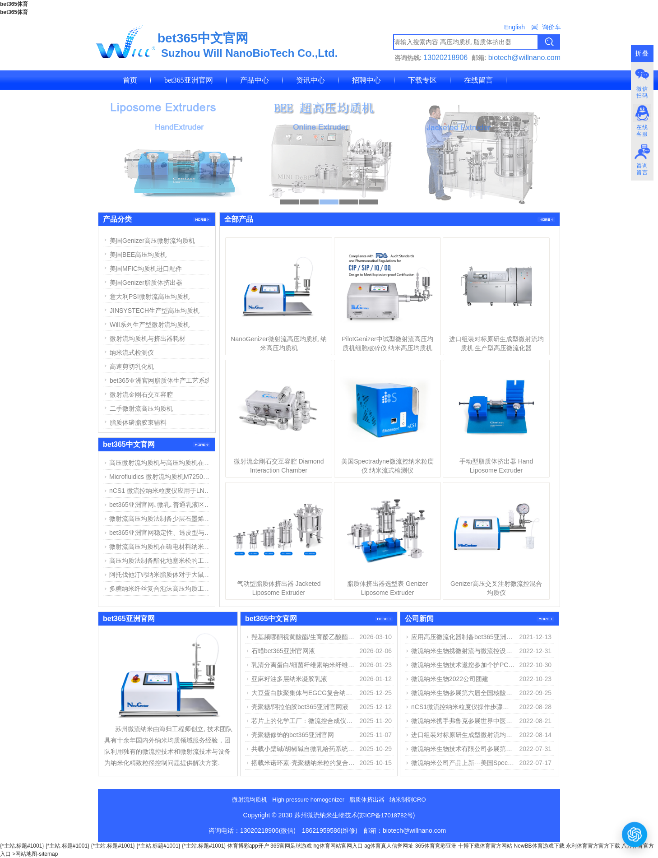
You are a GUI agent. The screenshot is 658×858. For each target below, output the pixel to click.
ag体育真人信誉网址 (388, 846)
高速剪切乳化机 (132, 366)
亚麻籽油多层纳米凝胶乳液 (289, 678)
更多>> (546, 219)
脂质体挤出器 (367, 799)
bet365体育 (14, 4)
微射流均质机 (249, 799)
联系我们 (137, 99)
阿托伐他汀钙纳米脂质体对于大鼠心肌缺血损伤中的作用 (161, 574)
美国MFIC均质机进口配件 (146, 268)
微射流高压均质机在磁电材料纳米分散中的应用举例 (161, 546)
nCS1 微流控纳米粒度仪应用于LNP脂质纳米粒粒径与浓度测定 (161, 490)
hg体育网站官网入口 (337, 846)
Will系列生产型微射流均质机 (150, 324)
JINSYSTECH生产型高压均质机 (154, 310)
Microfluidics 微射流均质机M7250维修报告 (161, 476)
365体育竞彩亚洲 (436, 846)
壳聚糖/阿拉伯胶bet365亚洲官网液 (299, 706)
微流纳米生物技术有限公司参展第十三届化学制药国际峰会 (463, 748)
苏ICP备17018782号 (386, 815)
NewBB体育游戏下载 (539, 846)
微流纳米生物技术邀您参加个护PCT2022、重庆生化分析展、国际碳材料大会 (463, 664)
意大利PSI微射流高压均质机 (150, 296)
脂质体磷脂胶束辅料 (138, 422)
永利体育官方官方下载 (593, 846)
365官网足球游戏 (291, 846)
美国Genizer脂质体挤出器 (146, 282)
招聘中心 (366, 80)
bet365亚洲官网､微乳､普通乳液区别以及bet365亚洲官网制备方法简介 (161, 504)
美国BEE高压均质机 (138, 254)
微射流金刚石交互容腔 (141, 394)
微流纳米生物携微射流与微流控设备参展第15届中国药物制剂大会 (463, 650)
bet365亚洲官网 (188, 80)
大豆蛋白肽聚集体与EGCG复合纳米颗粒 (303, 692)
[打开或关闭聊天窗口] (635, 834)
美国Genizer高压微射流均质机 (152, 240)
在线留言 (478, 80)
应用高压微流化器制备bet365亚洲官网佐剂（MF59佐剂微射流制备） (463, 636)
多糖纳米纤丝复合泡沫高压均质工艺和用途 (161, 588)
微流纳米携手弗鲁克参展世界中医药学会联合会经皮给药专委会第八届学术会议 (463, 720)
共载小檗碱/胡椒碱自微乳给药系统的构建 (303, 748)
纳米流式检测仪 (132, 352)
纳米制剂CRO (407, 799)
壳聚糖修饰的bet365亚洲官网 (292, 734)
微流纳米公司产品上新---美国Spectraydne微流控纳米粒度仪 (463, 762)
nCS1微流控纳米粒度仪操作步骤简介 (463, 706)
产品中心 (254, 80)
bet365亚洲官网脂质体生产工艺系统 (160, 380)
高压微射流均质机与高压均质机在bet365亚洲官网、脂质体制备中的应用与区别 (161, 462)
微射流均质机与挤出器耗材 (147, 338)
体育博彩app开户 (248, 846)
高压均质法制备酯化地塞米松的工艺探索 (161, 560)
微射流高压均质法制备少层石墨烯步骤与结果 (161, 518)
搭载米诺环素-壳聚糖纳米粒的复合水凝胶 (303, 762)
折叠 (642, 53)
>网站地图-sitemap (35, 854)
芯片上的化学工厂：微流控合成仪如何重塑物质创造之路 (303, 720)
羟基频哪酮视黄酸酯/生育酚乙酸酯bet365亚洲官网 (303, 636)
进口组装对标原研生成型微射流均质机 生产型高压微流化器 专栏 (463, 734)
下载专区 (422, 80)
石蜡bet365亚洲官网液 (283, 650)
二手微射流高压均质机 (141, 408)
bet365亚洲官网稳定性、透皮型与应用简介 (161, 532)
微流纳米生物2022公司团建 (449, 678)
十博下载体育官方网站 (485, 846)
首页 (130, 80)
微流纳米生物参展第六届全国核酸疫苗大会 (463, 692)
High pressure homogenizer (308, 799)
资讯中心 (310, 80)
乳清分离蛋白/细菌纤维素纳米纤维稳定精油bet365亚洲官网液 (303, 664)
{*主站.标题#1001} (22, 846)
